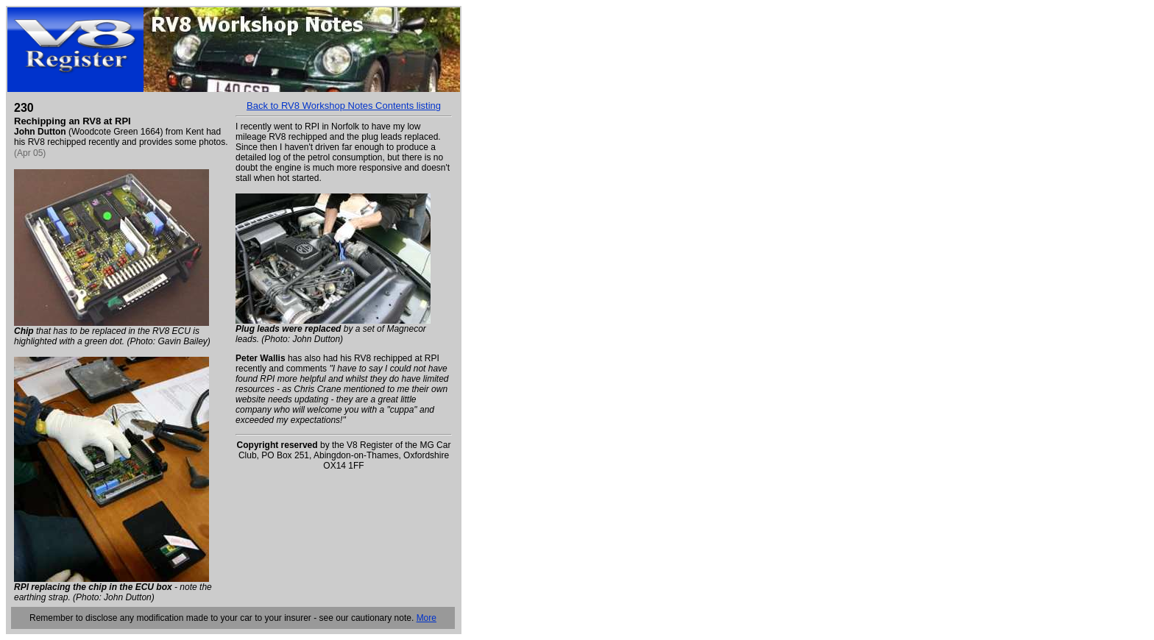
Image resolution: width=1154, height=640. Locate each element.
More (426, 618)
